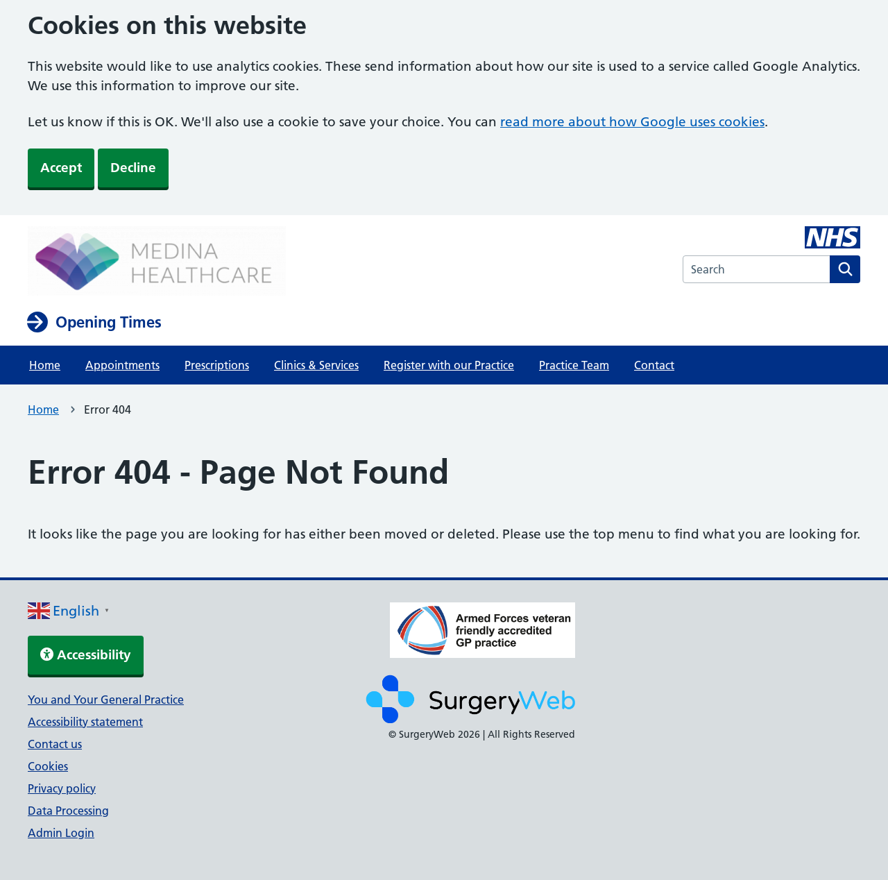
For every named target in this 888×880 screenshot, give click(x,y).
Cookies (48, 766)
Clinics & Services (316, 365)
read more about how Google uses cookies (632, 122)
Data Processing (68, 811)
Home (44, 365)
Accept (61, 168)
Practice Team (574, 365)
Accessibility (85, 655)
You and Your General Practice (106, 699)
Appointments (122, 365)
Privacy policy (62, 788)
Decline (133, 168)
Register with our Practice (449, 365)
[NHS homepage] (157, 262)
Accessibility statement (85, 722)
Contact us (55, 744)
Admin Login (61, 833)
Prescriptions (217, 365)
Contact (654, 365)
